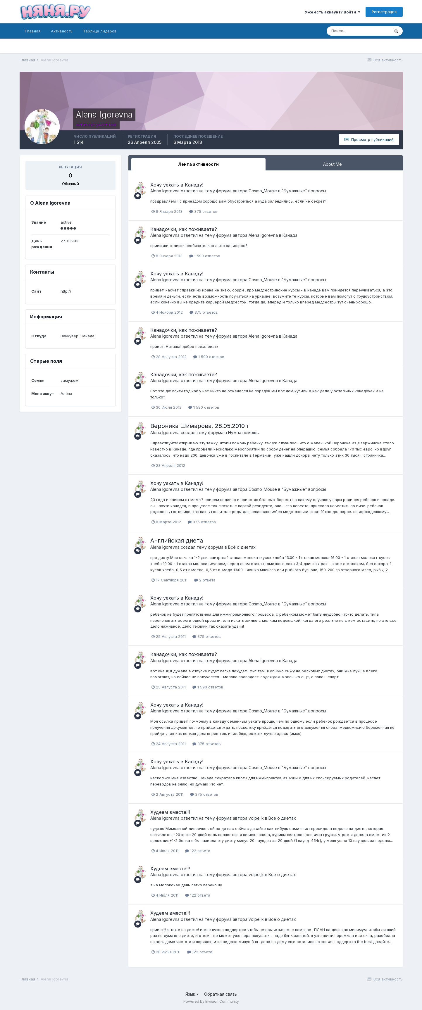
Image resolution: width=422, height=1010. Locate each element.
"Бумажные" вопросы (304, 190)
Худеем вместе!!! (170, 812)
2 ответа (205, 580)
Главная (32, 31)
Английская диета (176, 540)
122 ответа (197, 850)
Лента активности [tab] (198, 164)
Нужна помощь (243, 432)
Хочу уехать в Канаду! (176, 185)
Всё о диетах (242, 547)
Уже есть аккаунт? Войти (332, 12)
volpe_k (256, 818)
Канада (290, 235)
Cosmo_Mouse (263, 190)
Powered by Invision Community (211, 1001)
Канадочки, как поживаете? (183, 229)
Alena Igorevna (165, 190)
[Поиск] (358, 31)
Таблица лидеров (100, 31)
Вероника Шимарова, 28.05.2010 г (199, 425)
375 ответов (203, 211)
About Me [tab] (332, 164)
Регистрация (384, 11)
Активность (62, 31)
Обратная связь (220, 994)
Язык (192, 994)
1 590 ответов (204, 255)
